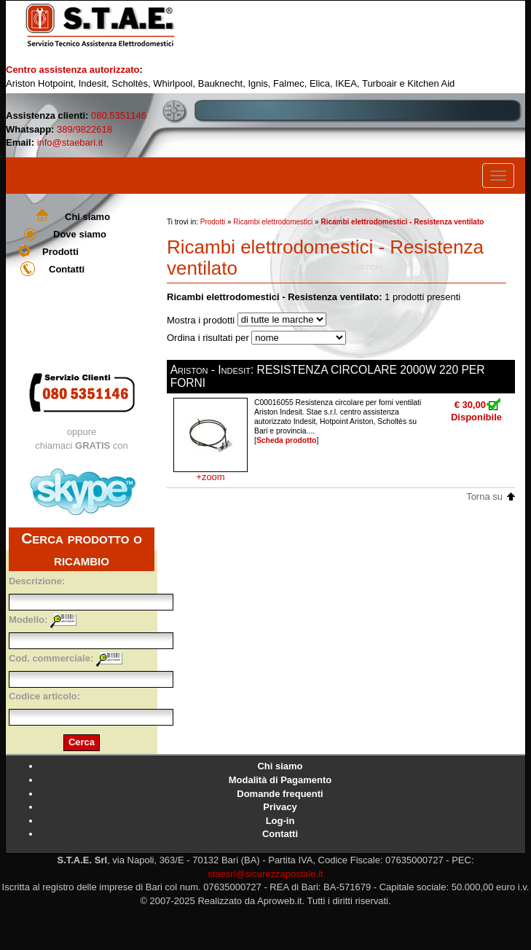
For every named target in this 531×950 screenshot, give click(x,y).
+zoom (210, 476)
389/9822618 (84, 129)
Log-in (280, 820)
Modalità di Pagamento (280, 779)
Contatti (66, 269)
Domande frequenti (280, 793)
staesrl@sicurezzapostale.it (265, 873)
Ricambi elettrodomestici (272, 222)
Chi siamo (87, 216)
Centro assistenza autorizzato (73, 69)
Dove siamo (79, 234)
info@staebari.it (70, 142)
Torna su (484, 496)
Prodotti (60, 251)
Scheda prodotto (286, 440)
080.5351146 (118, 115)
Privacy (279, 806)
